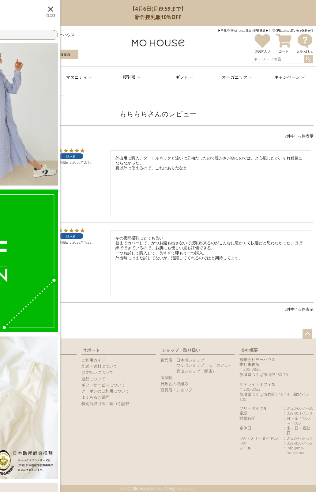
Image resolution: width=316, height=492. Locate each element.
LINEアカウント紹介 (20, 372)
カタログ (10, 385)
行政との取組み (174, 383)
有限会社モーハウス (257, 359)
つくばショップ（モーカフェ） (204, 365)
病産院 (166, 377)
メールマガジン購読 (20, 378)
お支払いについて (97, 372)
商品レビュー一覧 (18, 391)
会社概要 (249, 350)
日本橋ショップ (190, 360)
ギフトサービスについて (103, 385)
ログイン (21, 54)
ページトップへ (307, 334)
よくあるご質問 (95, 397)
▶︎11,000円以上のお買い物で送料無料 (289, 30)
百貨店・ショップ (176, 389)
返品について (93, 378)
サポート (91, 350)
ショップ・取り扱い (181, 350)
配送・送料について (99, 366)
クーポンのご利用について (105, 391)
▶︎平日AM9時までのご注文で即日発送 (241, 30)
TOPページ (10, 96)
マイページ (14, 350)
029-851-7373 (299, 413)
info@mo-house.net (295, 450)
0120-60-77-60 (300, 408)
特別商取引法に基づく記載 (105, 403)
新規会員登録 (60, 54)
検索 (308, 59)
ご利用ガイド (93, 360)
